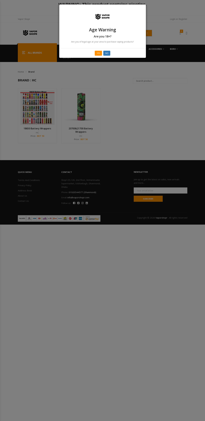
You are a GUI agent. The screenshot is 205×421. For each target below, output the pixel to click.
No (106, 53)
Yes (98, 53)
